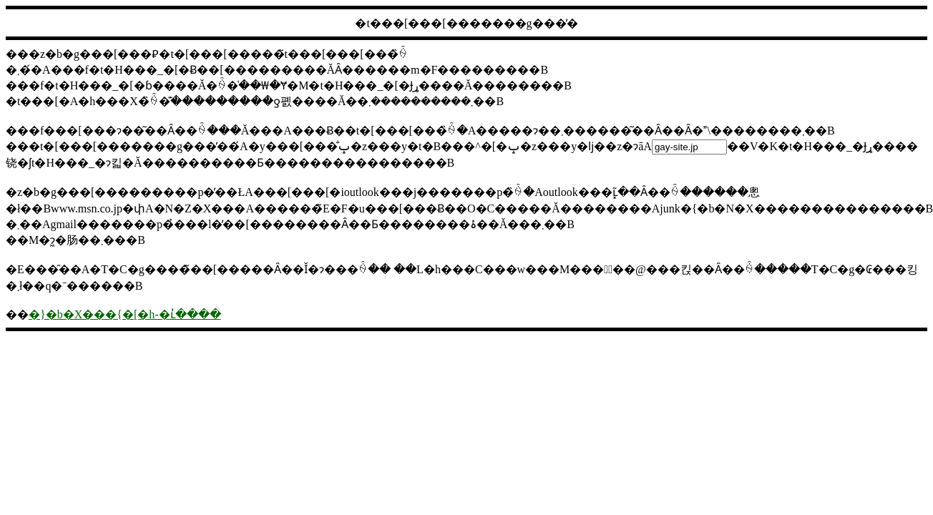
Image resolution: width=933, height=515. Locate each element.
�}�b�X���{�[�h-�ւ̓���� (125, 314)
